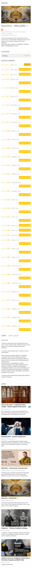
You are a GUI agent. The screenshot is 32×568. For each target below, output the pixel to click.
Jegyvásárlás (24, 69)
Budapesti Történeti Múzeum (8, 439)
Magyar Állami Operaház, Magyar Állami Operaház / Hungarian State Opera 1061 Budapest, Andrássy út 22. (13, 33)
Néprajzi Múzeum (5, 530)
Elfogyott (27, 64)
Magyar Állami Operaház (7, 500)
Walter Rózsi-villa (5, 562)
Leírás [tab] (3, 336)
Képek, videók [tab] (13, 336)
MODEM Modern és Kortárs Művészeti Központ (13, 470)
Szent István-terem (6, 409)
